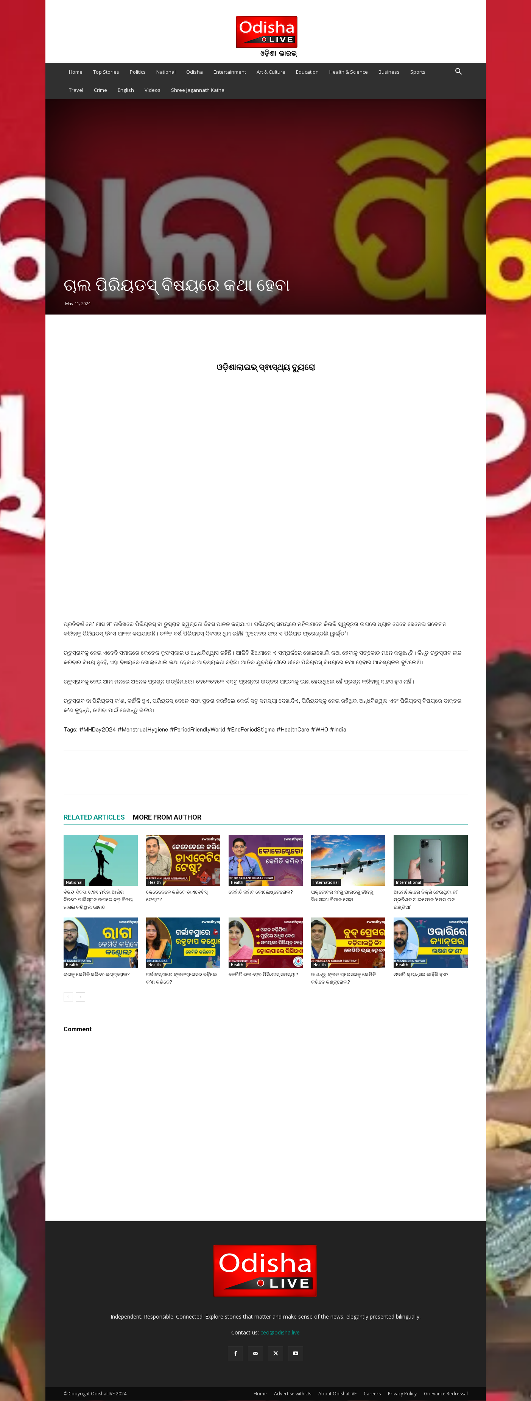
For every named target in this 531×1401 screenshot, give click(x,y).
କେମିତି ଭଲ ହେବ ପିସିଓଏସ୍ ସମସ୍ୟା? (263, 974)
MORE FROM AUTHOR (167, 817)
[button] (459, 72)
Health (154, 882)
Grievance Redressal (446, 1393)
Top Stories (106, 71)
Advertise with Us (292, 1393)
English (126, 90)
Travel (76, 90)
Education (307, 71)
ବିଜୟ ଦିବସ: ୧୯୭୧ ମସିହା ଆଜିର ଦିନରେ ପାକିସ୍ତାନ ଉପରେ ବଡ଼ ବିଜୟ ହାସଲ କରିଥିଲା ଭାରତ (98, 899)
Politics (138, 71)
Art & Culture (271, 71)
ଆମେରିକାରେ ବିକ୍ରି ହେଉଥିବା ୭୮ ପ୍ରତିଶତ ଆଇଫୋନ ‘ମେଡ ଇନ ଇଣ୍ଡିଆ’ (426, 899)
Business (389, 71)
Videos (152, 90)
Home (76, 71)
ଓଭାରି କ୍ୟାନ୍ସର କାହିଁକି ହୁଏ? (421, 974)
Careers (372, 1393)
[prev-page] (68, 997)
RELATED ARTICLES (94, 817)
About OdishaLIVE (337, 1393)
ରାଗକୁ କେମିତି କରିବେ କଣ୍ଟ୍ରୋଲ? (97, 974)
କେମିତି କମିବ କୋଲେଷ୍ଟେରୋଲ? (261, 892)
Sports (417, 71)
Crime (100, 90)
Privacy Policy (402, 1393)
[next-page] (80, 997)
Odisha (194, 71)
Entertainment (229, 71)
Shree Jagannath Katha (197, 90)
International (326, 882)
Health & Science (348, 71)
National (166, 71)
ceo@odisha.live (280, 1332)
